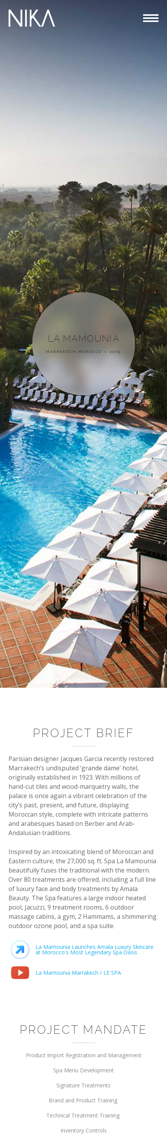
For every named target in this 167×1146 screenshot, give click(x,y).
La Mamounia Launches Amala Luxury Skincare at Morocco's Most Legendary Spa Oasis (94, 949)
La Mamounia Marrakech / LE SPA (78, 972)
